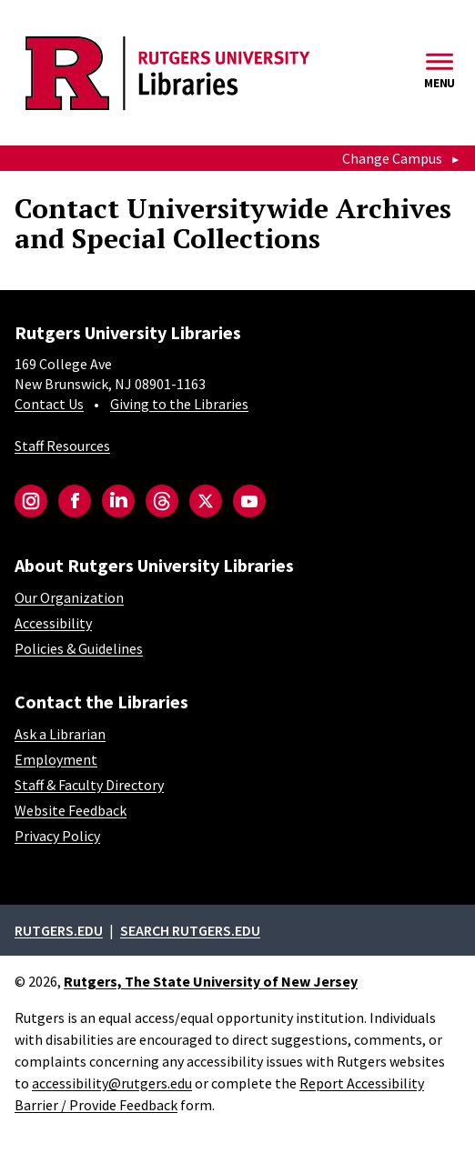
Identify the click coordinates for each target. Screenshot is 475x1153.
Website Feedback (70, 810)
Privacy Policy (57, 836)
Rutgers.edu (59, 930)
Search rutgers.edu (190, 930)
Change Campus (392, 158)
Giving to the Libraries (179, 404)
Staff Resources (62, 445)
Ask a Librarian (60, 734)
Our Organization (69, 597)
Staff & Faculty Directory (89, 785)
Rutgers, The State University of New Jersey (211, 981)
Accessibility (53, 623)
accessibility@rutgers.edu (112, 1083)
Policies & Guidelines (79, 648)
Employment (56, 759)
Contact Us (49, 404)
